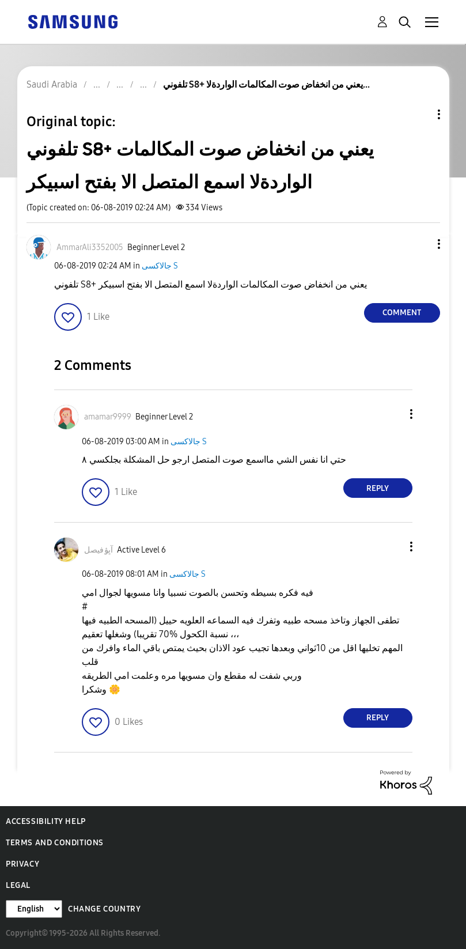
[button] (419, 244)
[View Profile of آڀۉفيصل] (98, 550)
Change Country (104, 909)
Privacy (22, 864)
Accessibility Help (46, 821)
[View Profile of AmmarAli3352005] (89, 247)
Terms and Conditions (55, 843)
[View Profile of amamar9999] (107, 417)
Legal (18, 885)
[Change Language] (34, 909)
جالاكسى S (160, 266)
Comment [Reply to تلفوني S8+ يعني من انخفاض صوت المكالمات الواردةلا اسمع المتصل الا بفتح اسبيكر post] (401, 312)
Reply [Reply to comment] (377, 488)
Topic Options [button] (419, 114)
